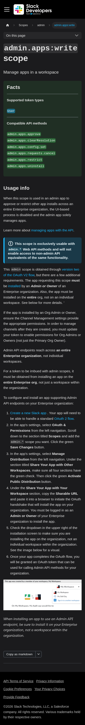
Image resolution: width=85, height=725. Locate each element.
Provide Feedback (16, 697)
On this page (15, 35)
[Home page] (7, 25)
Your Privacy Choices (49, 689)
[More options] (38, 654)
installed (14, 286)
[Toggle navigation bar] (6, 9)
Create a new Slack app (28, 413)
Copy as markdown (19, 654)
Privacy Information (50, 681)
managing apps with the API (52, 230)
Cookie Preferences (17, 689)
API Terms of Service (18, 681)
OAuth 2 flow (63, 418)
